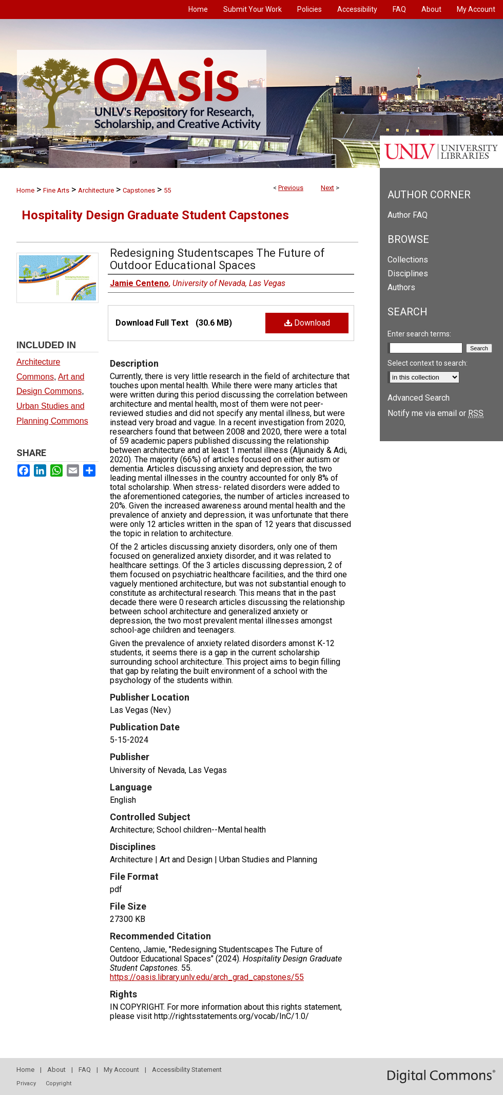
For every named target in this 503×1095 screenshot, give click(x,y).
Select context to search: (428, 363)
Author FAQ (408, 215)
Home (25, 190)
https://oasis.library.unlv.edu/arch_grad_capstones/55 (207, 977)
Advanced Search (419, 398)
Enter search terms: (419, 334)
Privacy (26, 1083)
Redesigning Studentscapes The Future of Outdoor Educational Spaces (217, 259)
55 (167, 190)
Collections (408, 260)
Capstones (139, 190)
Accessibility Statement (187, 1069)
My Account (121, 1069)
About (56, 1069)
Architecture (96, 190)
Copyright (58, 1083)
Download (307, 323)
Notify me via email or (435, 413)
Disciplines (408, 273)
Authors (401, 287)
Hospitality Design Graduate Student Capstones (155, 215)
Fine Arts (56, 190)
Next (327, 188)
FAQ (85, 1069)
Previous (290, 188)
